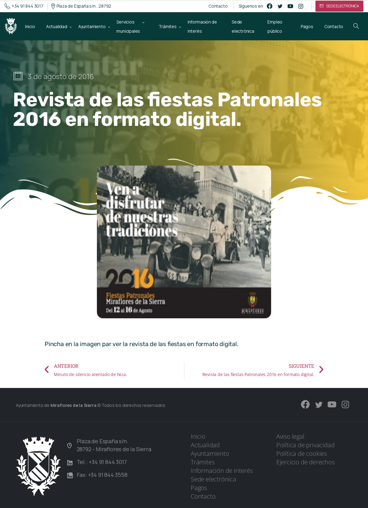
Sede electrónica (213, 479)
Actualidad (205, 445)
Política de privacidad (305, 445)
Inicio (198, 436)
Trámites (202, 462)
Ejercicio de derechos (305, 462)
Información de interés (222, 470)
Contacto (217, 6)
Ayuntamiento (210, 453)
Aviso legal (290, 436)
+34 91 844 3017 (24, 6)
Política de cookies (301, 453)
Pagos (199, 488)
